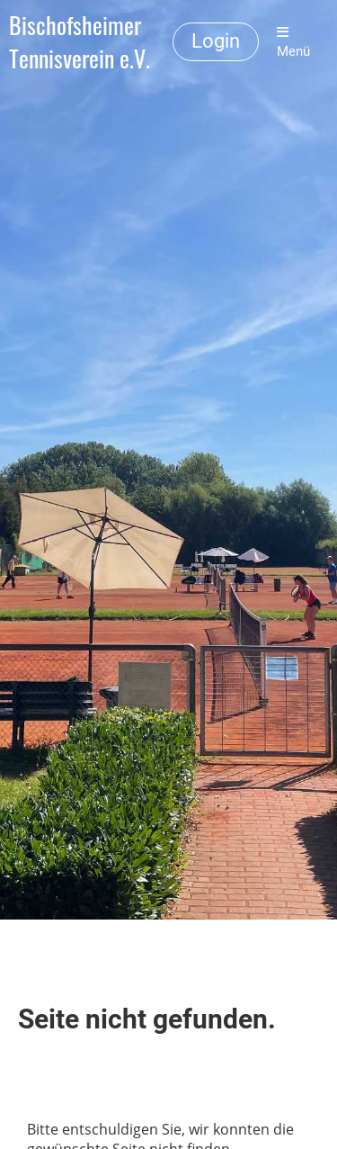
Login (215, 41)
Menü (293, 42)
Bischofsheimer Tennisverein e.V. (79, 42)
